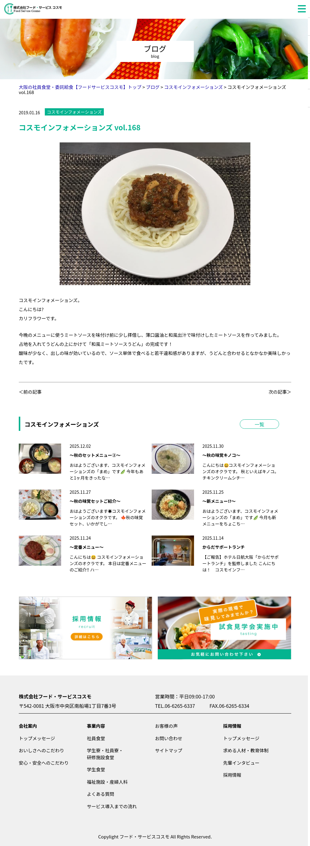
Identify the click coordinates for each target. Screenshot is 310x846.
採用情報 (232, 726)
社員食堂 (96, 738)
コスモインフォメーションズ (74, 112)
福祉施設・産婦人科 (107, 782)
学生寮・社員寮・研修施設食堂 (105, 753)
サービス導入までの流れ (112, 806)
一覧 (259, 424)
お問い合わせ (168, 738)
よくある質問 (100, 794)
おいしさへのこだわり (41, 750)
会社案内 (28, 726)
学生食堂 (96, 769)
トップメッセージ (37, 738)
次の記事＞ (280, 392)
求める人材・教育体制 (246, 750)
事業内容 (96, 726)
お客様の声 (166, 726)
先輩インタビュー (241, 763)
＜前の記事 (30, 392)
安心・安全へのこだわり (44, 763)
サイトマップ (168, 750)
